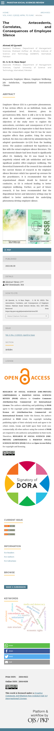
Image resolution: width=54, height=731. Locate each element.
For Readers (9, 552)
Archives (45, 12)
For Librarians (10, 561)
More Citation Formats (17, 316)
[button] (27, 645)
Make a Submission (16, 587)
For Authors (9, 556)
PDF (8, 250)
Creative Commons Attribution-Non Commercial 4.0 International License (26, 696)
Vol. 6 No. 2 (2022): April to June (18, 15)
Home (6, 12)
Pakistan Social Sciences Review (25, 2)
